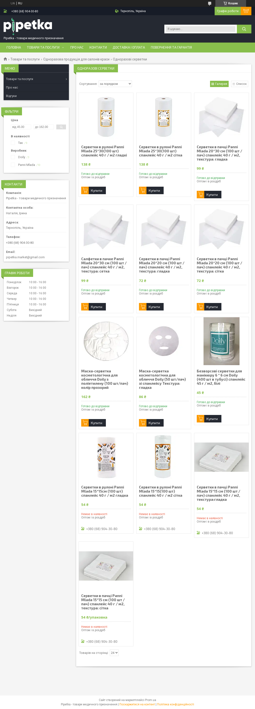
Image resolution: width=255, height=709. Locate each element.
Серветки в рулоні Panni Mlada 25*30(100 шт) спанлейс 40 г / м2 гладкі (104, 151)
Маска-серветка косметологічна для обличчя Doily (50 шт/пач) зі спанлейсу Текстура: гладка (162, 379)
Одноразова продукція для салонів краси (76, 59)
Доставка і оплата (129, 47)
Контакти (98, 47)
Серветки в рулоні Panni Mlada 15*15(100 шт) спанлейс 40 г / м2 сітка (160, 491)
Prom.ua (150, 700)
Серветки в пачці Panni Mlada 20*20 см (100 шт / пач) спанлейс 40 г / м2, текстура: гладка (161, 265)
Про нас (77, 47)
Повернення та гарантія (171, 47)
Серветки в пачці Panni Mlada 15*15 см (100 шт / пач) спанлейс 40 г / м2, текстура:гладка (218, 493)
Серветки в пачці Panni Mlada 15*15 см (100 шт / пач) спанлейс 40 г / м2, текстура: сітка (103, 602)
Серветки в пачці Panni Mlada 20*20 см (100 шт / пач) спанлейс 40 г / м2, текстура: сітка (219, 265)
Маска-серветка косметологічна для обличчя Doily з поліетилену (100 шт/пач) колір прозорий (104, 379)
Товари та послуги (43, 47)
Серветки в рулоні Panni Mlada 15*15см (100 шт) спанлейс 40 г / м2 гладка (104, 491)
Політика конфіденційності (175, 704)
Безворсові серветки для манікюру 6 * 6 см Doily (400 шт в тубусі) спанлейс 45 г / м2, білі (221, 377)
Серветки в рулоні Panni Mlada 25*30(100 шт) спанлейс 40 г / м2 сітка (160, 151)
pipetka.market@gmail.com (25, 257)
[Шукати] (244, 29)
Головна (14, 47)
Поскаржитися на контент (137, 704)
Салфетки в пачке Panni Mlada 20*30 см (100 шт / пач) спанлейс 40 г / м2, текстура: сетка (104, 265)
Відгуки (11, 96)
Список (241, 84)
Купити (96, 190)
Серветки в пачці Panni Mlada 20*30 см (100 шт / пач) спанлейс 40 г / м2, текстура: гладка (219, 153)
